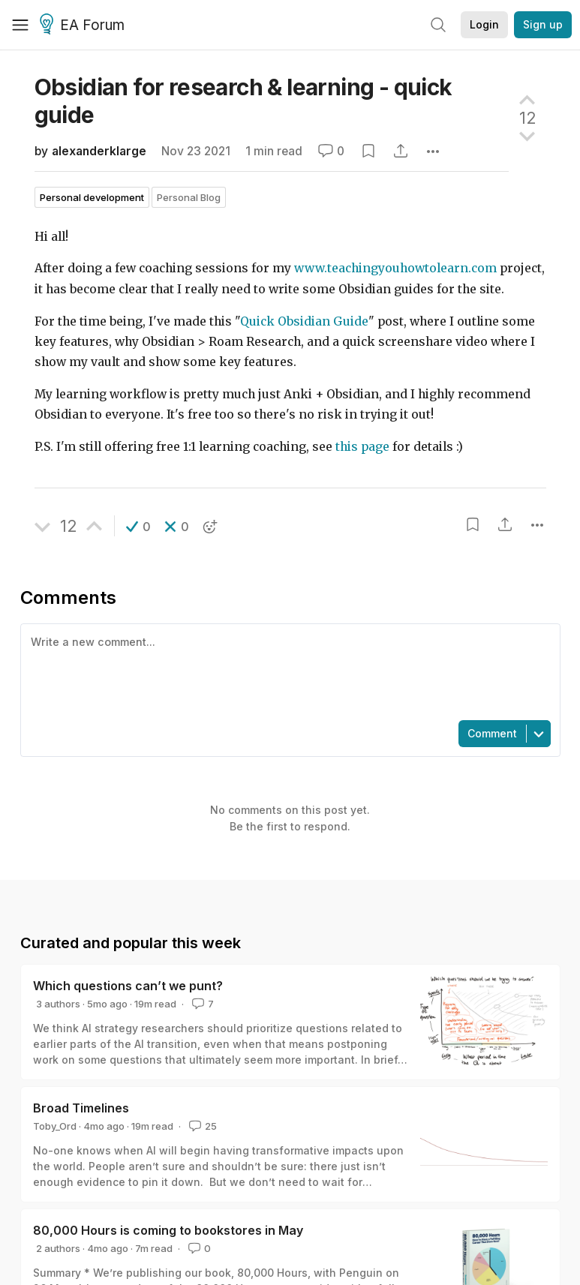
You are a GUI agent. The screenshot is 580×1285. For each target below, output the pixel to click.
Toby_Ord (55, 1126)
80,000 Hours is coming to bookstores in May (168, 1230)
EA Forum (84, 25)
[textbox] (287, 670)
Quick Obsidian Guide (304, 321)
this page (362, 447)
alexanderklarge (99, 151)
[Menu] (20, 25)
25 (201, 1126)
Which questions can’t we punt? (128, 985)
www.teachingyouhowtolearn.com (395, 268)
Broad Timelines (81, 1107)
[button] (138, 527)
